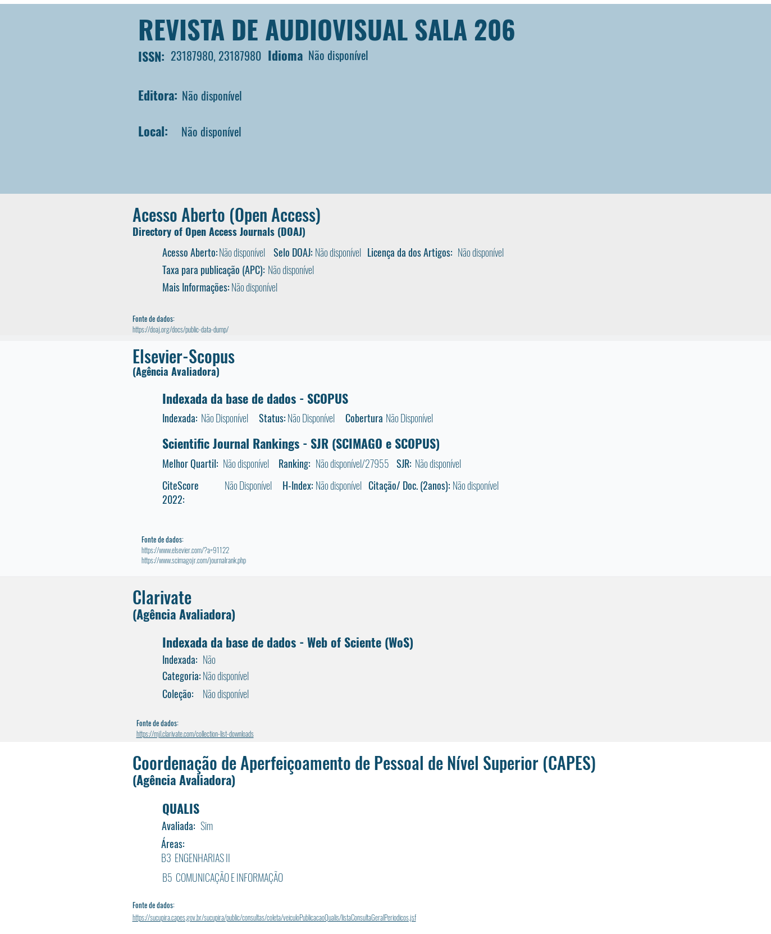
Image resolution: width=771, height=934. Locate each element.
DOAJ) (293, 231)
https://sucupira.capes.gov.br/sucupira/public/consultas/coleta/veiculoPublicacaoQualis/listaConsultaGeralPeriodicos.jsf (274, 917)
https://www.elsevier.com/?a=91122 (185, 549)
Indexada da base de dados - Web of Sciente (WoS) (287, 642)
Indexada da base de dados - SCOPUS (255, 398)
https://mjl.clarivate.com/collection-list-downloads (195, 733)
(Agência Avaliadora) (176, 371)
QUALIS (180, 808)
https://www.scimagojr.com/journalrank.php (194, 560)
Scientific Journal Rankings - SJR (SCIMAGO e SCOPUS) (301, 443)
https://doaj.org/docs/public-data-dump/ (181, 329)
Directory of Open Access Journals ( (207, 231)
